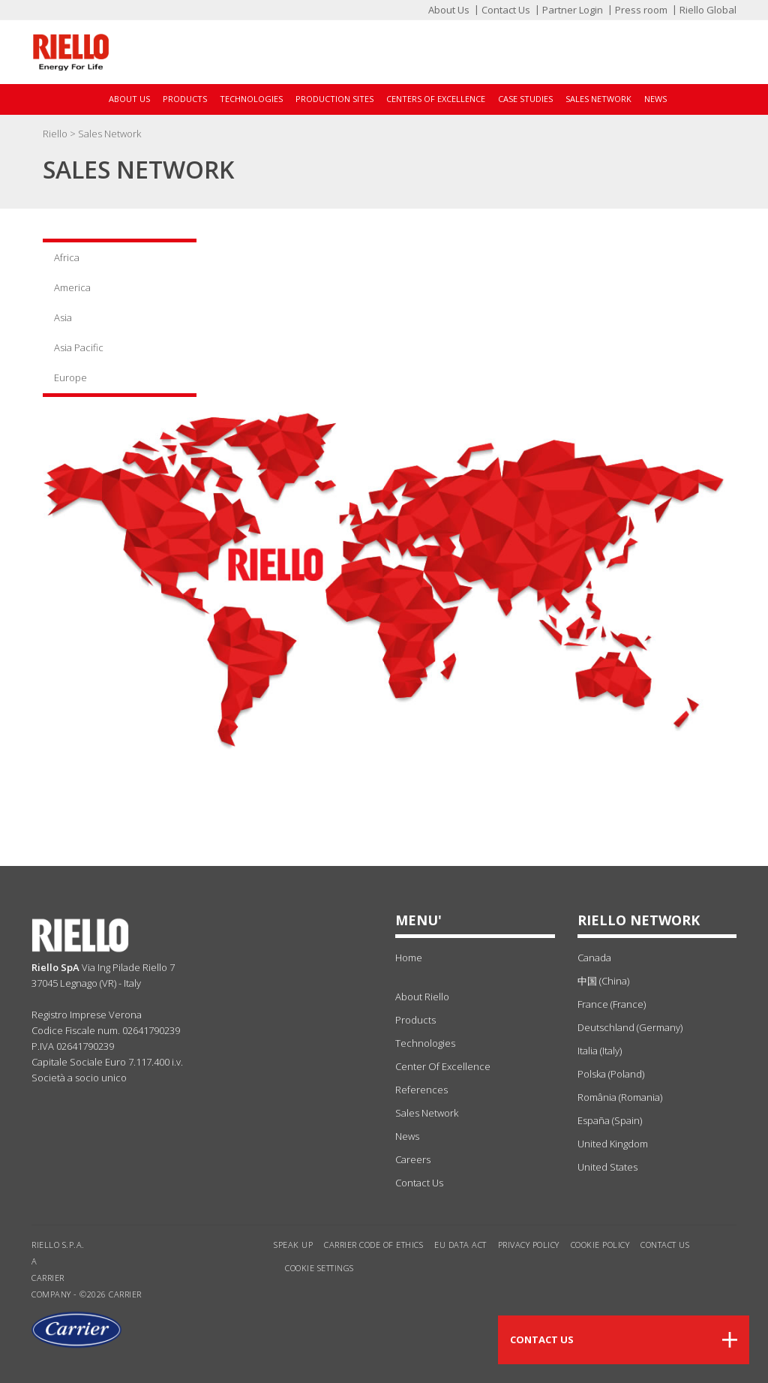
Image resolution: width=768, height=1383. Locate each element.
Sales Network (599, 98)
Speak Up (293, 1244)
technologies (425, 1043)
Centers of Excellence (435, 98)
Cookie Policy (600, 1244)
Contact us (664, 1244)
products (415, 1020)
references (421, 1089)
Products (185, 98)
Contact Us (506, 10)
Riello (56, 133)
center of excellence (442, 1066)
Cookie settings (319, 1267)
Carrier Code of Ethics (373, 1244)
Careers (412, 1159)
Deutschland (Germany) (630, 1027)
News (655, 98)
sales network (426, 1113)
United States (608, 1167)
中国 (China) (603, 981)
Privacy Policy (529, 1244)
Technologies (251, 98)
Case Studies (525, 98)
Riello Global (708, 10)
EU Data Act (460, 1244)
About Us (449, 10)
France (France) (612, 1004)
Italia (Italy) (600, 1050)
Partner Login (572, 10)
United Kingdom (613, 1143)
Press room (641, 10)
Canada (594, 957)
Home (408, 957)
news (407, 1136)
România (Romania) (620, 1097)
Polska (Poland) (611, 1074)
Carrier (48, 1277)
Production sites (335, 98)
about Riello (422, 996)
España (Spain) (610, 1120)
